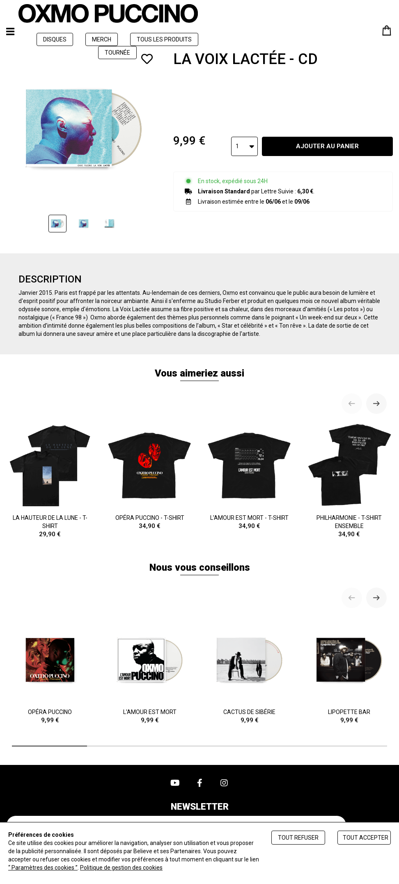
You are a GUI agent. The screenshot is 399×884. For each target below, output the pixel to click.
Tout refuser (298, 837)
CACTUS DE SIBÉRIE (249, 670)
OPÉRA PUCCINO (50, 670)
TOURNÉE (117, 52)
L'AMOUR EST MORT (149, 670)
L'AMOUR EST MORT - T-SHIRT (249, 476)
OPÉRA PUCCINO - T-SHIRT (149, 476)
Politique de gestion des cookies (121, 867)
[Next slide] (376, 403)
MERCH (101, 39)
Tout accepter (365, 837)
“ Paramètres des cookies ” (43, 867)
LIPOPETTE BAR (349, 670)
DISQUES (54, 39)
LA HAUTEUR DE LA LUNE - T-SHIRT (50, 480)
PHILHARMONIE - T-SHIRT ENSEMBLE (349, 480)
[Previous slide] (352, 403)
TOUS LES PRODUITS (164, 39)
